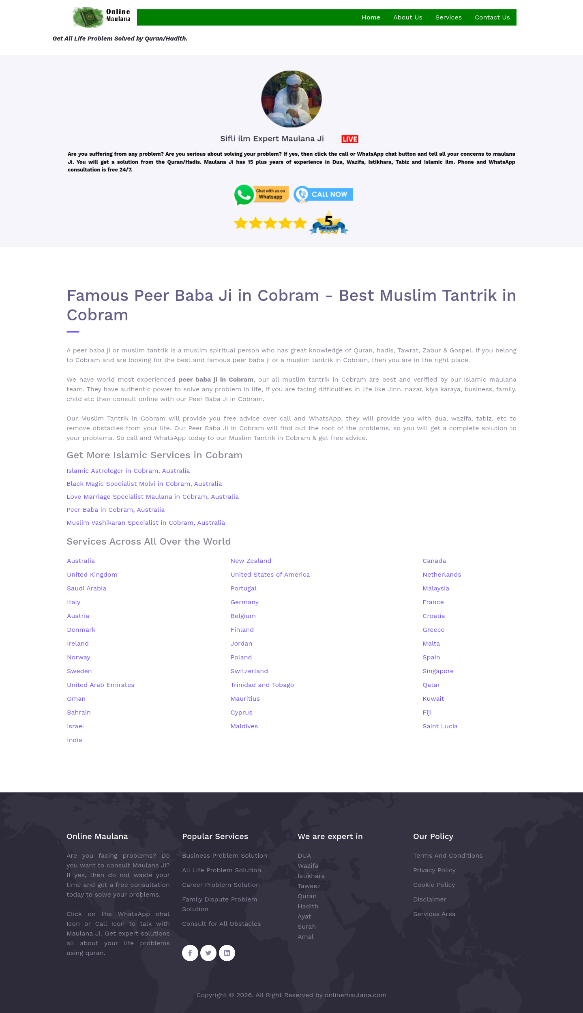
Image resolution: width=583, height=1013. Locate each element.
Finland (242, 629)
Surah (307, 926)
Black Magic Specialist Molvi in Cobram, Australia (144, 483)
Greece (433, 629)
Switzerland (249, 671)
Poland (241, 657)
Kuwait (433, 698)
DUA (304, 855)
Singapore (438, 671)
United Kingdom (92, 574)
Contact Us (492, 17)
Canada (434, 560)
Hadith (308, 906)
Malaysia (435, 588)
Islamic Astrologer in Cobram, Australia (128, 470)
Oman (76, 698)
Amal (306, 936)
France (433, 602)
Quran (307, 896)
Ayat (304, 916)
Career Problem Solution (221, 885)
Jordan (242, 643)
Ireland (78, 643)
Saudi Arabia (86, 588)
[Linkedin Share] (227, 953)
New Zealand (251, 560)
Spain (431, 657)
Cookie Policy (434, 885)
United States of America (270, 574)
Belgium (243, 616)
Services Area (434, 914)
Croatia (433, 616)
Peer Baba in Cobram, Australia (115, 509)
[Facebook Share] (190, 953)
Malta (431, 643)
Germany (245, 602)
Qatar (431, 685)
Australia (81, 560)
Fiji (427, 712)
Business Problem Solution (224, 855)
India (74, 740)
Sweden (79, 671)
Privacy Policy (434, 870)
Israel (75, 726)
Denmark (81, 629)
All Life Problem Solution (221, 870)
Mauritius (245, 698)
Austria (78, 616)
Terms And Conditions (448, 855)
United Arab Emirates (101, 685)
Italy (73, 602)
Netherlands (441, 574)
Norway (78, 657)
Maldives (244, 726)
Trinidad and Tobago (262, 685)
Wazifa (308, 865)
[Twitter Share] (208, 953)
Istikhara (311, 876)
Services (448, 17)
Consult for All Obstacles (221, 923)
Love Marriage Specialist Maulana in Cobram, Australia (152, 496)
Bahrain (79, 712)
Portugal (244, 588)
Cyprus (242, 712)
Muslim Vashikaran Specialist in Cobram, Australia (145, 522)
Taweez (309, 886)
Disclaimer (429, 899)
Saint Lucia (440, 726)
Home (371, 17)
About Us (407, 17)
